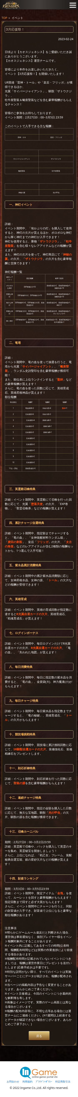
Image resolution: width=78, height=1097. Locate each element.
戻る (39, 1036)
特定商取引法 (62, 1081)
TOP (4, 18)
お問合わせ (13, 1081)
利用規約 (27, 1081)
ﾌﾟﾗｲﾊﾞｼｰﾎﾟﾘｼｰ (44, 1081)
